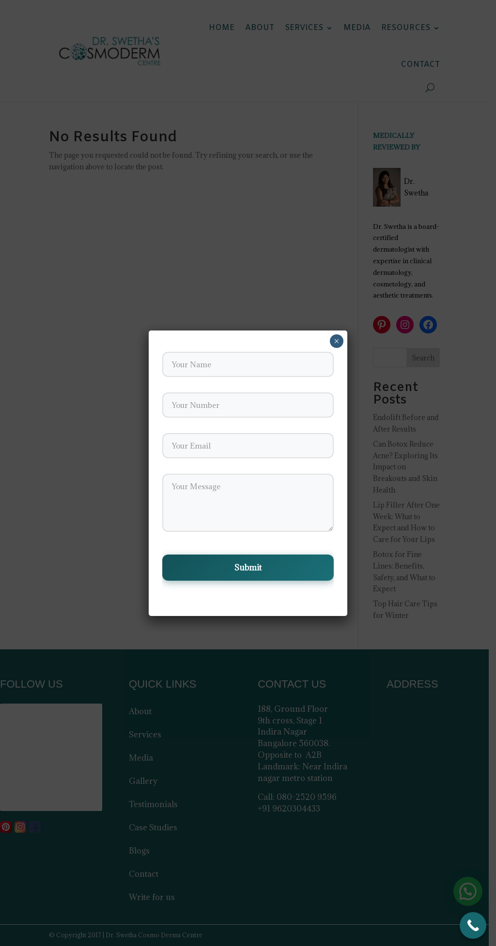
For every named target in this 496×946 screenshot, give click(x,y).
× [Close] (336, 341)
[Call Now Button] (473, 925)
